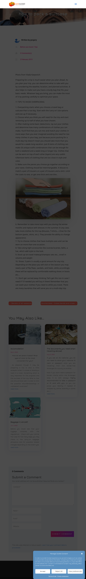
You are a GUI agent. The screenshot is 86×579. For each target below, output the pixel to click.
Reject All (59, 574)
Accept (42, 574)
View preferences (75, 574)
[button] (82, 557)
